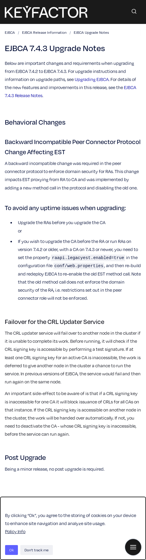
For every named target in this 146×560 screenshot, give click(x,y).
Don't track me (36, 549)
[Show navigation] (133, 547)
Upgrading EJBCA (92, 79)
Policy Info (15, 531)
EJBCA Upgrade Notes (91, 32)
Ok (11, 549)
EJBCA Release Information (44, 32)
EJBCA (10, 32)
